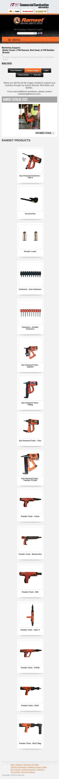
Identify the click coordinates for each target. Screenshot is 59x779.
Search (34, 33)
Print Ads (37, 75)
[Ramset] (29, 20)
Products (19, 765)
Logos (46, 70)
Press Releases (16, 70)
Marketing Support (34, 767)
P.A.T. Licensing (19, 30)
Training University (28, 770)
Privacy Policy (15, 772)
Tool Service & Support (31, 765)
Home (12, 765)
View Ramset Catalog (45, 133)
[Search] (27, 33)
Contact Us (31, 30)
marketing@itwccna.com (29, 94)
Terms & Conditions (28, 772)
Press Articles (23, 75)
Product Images (33, 70)
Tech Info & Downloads (19, 767)
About (44, 767)
